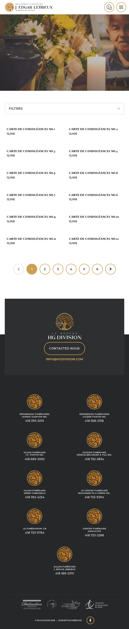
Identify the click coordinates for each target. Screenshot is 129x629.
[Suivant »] (110, 269)
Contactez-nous (64, 348)
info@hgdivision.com (64, 359)
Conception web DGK (70, 620)
